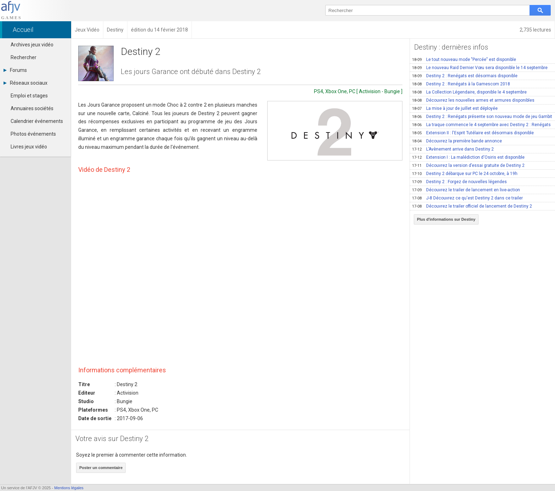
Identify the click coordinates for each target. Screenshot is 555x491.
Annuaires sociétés (32, 108)
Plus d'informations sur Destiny (446, 219)
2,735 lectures (535, 30)
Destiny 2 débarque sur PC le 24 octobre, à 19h (464, 173)
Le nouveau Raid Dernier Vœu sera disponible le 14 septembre (480, 67)
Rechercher (23, 57)
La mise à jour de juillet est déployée (455, 108)
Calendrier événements (37, 121)
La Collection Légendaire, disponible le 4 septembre (469, 92)
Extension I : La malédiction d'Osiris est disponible (468, 157)
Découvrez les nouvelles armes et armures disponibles (473, 100)
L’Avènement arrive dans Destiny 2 (453, 149)
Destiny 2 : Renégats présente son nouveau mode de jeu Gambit (482, 116)
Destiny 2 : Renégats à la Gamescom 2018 (461, 83)
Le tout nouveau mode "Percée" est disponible (464, 59)
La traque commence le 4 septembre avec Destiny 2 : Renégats (481, 124)
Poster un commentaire (100, 467)
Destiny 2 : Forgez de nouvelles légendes (459, 181)
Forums (15, 70)
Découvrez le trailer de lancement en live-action (466, 189)
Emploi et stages (29, 95)
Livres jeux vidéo (29, 146)
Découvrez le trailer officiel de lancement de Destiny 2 (472, 206)
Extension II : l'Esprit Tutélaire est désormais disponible (473, 132)
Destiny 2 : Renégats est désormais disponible (464, 75)
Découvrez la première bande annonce (457, 141)
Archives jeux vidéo (32, 44)
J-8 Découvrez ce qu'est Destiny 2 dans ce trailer (467, 198)
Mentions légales (69, 488)
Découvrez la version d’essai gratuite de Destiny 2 (468, 165)
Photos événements (33, 134)
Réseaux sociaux (25, 83)
